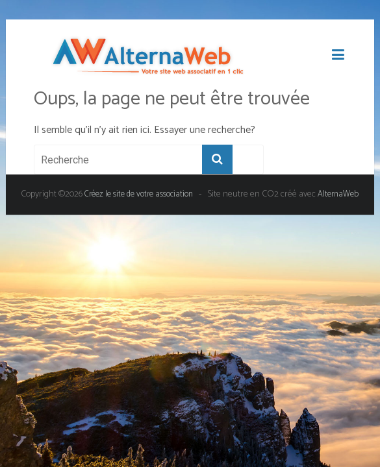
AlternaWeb (338, 194)
